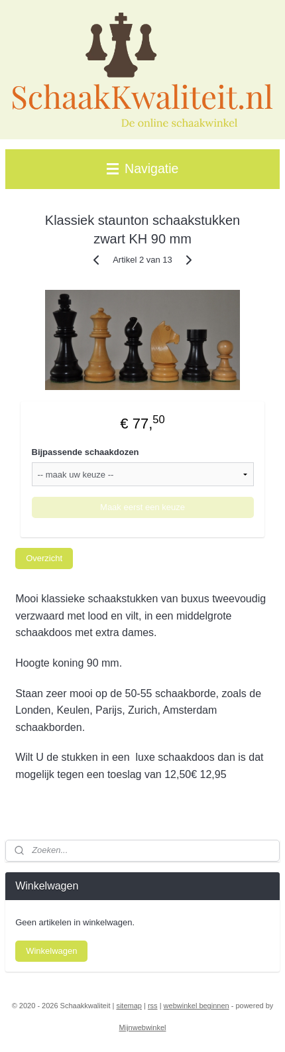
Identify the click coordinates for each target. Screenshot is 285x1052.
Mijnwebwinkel (142, 1027)
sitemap (129, 1006)
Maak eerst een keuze (142, 508)
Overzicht (44, 558)
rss (153, 1006)
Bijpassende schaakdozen (85, 453)
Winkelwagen (51, 951)
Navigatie (143, 168)
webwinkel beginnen (196, 1006)
